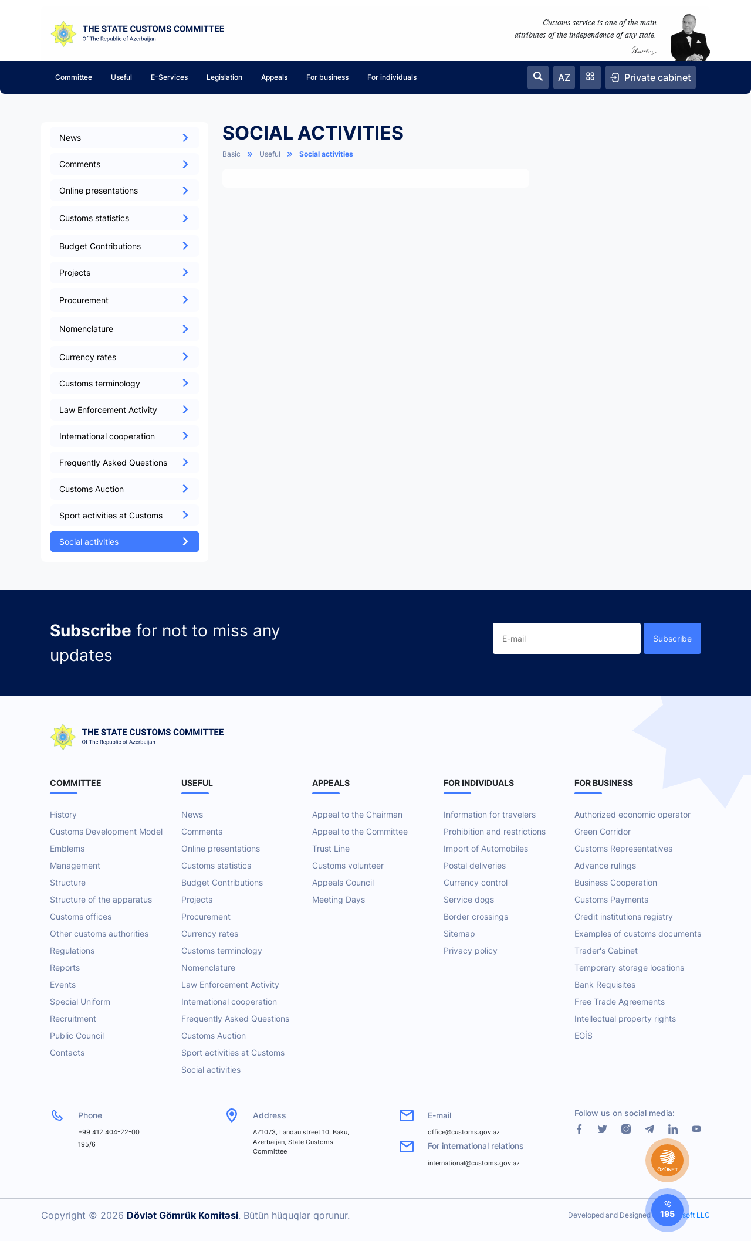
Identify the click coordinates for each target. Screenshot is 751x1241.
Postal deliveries (475, 865)
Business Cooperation (615, 882)
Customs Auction (124, 489)
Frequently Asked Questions (124, 462)
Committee (73, 77)
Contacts (67, 1052)
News (124, 138)
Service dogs (469, 899)
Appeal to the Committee (360, 831)
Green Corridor (602, 831)
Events (63, 984)
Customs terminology (124, 383)
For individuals (392, 77)
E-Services (169, 77)
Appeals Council (343, 882)
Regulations (72, 950)
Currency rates (124, 357)
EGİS (583, 1035)
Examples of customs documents (637, 933)
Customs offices (80, 916)
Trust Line (331, 848)
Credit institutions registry (623, 916)
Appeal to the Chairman (357, 814)
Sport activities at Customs (124, 515)
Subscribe (672, 638)
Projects (124, 272)
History (63, 814)
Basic (231, 154)
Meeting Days (338, 899)
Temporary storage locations (629, 967)
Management (75, 865)
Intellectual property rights (625, 1018)
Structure (68, 882)
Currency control (476, 882)
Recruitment (73, 1018)
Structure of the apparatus (101, 899)
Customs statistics (216, 865)
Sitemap (459, 933)
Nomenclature (208, 967)
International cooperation (124, 436)
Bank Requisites (604, 984)
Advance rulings (605, 865)
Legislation (224, 77)
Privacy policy (471, 950)
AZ (564, 77)
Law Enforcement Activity (124, 410)
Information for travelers (490, 814)
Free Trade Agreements (619, 1001)
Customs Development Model (106, 831)
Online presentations (124, 190)
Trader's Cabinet (606, 950)
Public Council (77, 1035)
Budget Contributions (124, 246)
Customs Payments (611, 899)
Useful (121, 77)
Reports (65, 967)
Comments (124, 164)
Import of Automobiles (486, 848)
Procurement (206, 916)
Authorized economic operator (632, 814)
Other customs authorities (99, 933)
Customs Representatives (623, 848)
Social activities (124, 542)
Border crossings (476, 916)
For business (327, 77)
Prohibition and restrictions (495, 831)
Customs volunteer (348, 865)
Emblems (67, 848)
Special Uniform (80, 1001)
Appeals (274, 77)
